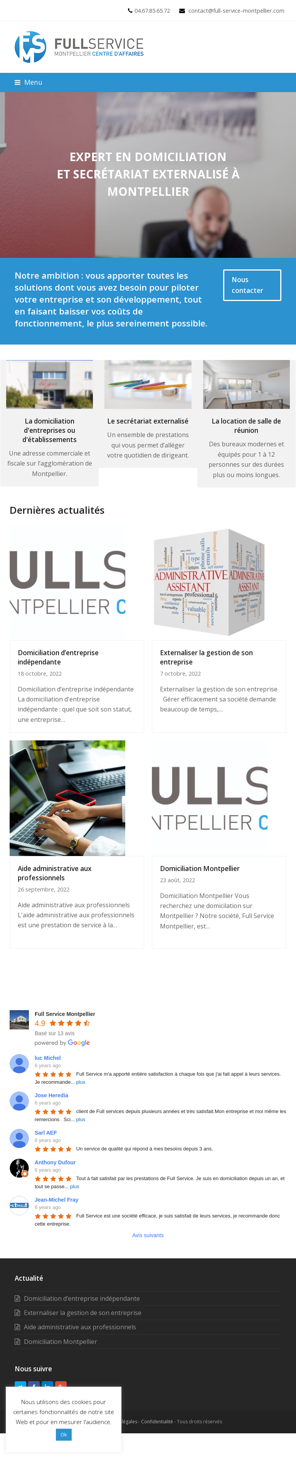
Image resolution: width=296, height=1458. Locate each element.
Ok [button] (64, 1434)
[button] (28, 82)
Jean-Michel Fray (57, 1200)
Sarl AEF (46, 1133)
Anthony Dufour (55, 1162)
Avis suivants (147, 1235)
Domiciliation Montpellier (200, 868)
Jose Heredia (51, 1095)
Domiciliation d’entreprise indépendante (58, 657)
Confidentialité (157, 1421)
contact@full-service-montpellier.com (236, 10)
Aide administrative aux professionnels (54, 873)
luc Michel (48, 1058)
